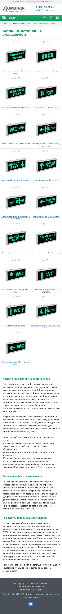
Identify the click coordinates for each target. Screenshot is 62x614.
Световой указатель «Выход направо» (15, 253)
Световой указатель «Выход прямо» (46, 180)
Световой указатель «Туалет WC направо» (16, 144)
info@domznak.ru (36, 587)
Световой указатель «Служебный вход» (46, 253)
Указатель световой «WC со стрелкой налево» (15, 363)
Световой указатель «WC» (16, 326)
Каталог (11, 17)
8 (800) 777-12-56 (45, 7)
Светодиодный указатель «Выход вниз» (15, 180)
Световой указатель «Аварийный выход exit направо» (16, 217)
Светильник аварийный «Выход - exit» (15, 107)
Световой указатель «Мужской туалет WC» (15, 290)
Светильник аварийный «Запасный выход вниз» (46, 327)
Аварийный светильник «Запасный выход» (15, 72)
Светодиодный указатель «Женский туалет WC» (46, 290)
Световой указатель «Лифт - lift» (46, 107)
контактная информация (31, 590)
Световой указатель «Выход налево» (46, 216)
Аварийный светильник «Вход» (46, 71)
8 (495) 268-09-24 (45, 10)
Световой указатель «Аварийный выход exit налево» (46, 145)
